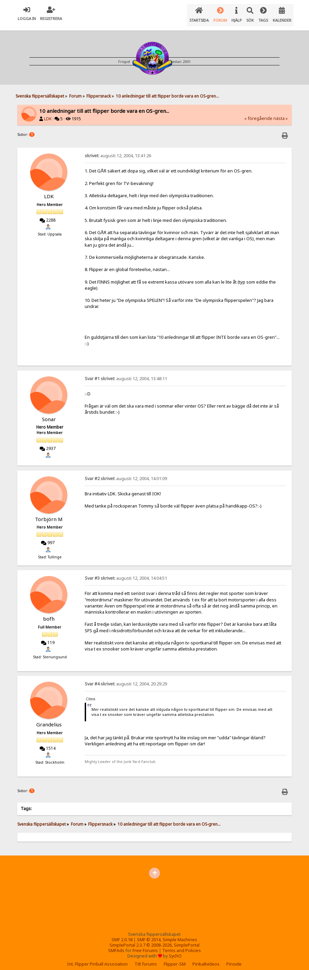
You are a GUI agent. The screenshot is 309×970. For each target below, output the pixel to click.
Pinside (234, 959)
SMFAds (116, 945)
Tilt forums (146, 959)
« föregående (258, 113)
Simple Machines (180, 934)
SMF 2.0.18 (121, 934)
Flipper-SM (175, 959)
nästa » (280, 113)
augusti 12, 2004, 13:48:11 (126, 373)
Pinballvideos (206, 959)
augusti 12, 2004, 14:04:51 (126, 573)
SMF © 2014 (149, 934)
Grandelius (49, 719)
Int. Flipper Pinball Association (97, 959)
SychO (175, 950)
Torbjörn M (49, 513)
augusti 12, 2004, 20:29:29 (126, 678)
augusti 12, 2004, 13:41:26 (118, 150)
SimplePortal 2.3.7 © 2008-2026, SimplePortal (154, 940)
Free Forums (145, 945)
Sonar (49, 413)
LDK (48, 113)
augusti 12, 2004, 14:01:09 (126, 473)
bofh (49, 613)
